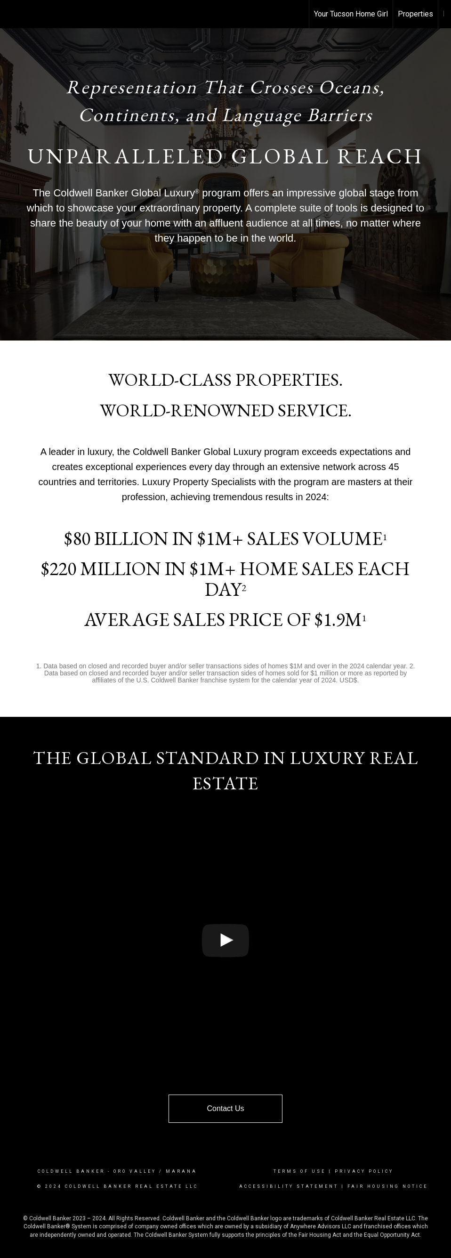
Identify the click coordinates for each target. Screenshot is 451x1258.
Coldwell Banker (71, 1171)
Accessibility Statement (288, 1186)
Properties (415, 13)
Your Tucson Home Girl (351, 13)
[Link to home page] (12, 14)
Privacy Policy (364, 1171)
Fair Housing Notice (387, 1186)
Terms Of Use (300, 1171)
